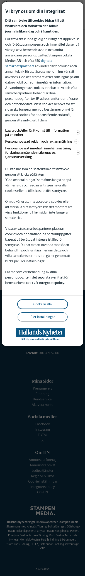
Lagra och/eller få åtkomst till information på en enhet (42, 132)
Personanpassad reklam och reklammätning (41, 141)
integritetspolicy (51, 283)
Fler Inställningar (43, 317)
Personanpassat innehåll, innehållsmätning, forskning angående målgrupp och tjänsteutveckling (42, 152)
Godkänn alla (42, 304)
